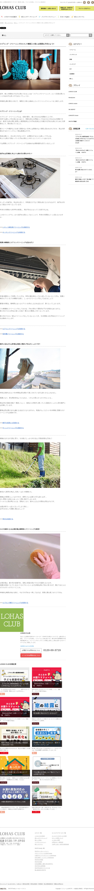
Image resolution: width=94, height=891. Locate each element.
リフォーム (73, 49)
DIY (71, 69)
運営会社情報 (26, 884)
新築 (71, 59)
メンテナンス (73, 54)
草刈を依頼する (8, 519)
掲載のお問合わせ (58, 884)
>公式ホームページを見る (27, 646)
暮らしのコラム (9, 23)
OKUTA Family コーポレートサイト (13, 888)
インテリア (73, 64)
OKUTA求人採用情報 (40, 866)
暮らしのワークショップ (41, 838)
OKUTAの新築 (38, 861)
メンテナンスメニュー (40, 842)
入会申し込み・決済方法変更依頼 (60, 844)
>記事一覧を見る (89, 128)
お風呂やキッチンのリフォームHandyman (45, 855)
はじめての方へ (72, 2)
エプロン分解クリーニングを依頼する (15, 602)
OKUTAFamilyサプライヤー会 (42, 868)
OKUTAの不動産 (39, 859)
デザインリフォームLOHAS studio (43, 853)
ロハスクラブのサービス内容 (59, 836)
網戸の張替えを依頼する (11, 423)
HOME (1, 23)
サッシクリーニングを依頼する (13, 428)
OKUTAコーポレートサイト (42, 851)
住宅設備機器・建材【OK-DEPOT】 (44, 864)
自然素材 (72, 74)
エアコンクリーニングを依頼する (14, 329)
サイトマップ (63, 2)
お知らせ (79, 2)
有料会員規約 (33, 884)
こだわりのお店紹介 (40, 836)
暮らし (16, 23)
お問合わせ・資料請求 (57, 842)
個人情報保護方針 (48, 884)
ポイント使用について (57, 838)
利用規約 (40, 884)
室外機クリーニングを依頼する (13, 334)
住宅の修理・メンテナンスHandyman (44, 857)
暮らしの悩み (38, 840)
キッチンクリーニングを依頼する (14, 232)
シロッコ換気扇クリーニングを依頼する (16, 227)
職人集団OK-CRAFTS (40, 870)
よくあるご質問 (56, 840)
